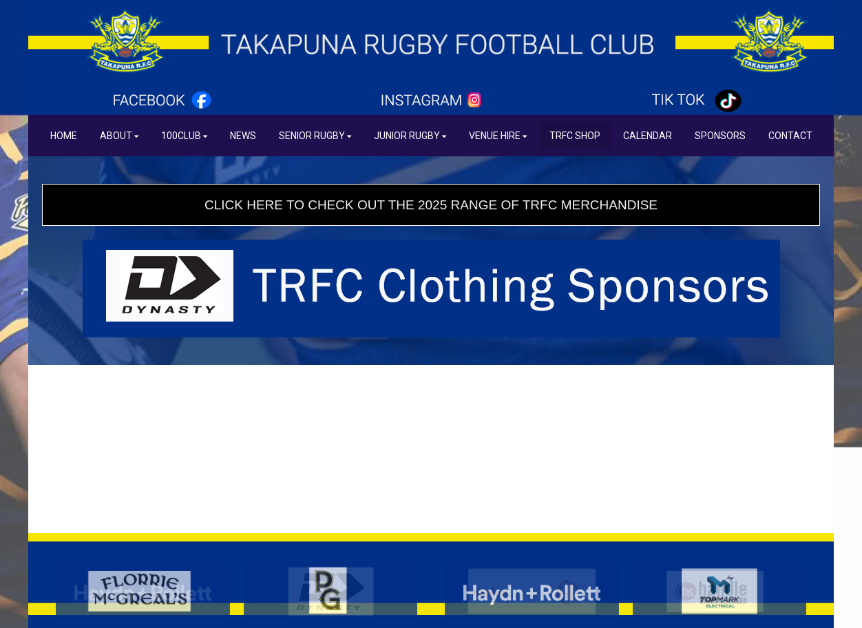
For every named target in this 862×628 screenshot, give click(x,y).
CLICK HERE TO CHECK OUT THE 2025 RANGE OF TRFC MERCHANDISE (431, 205)
